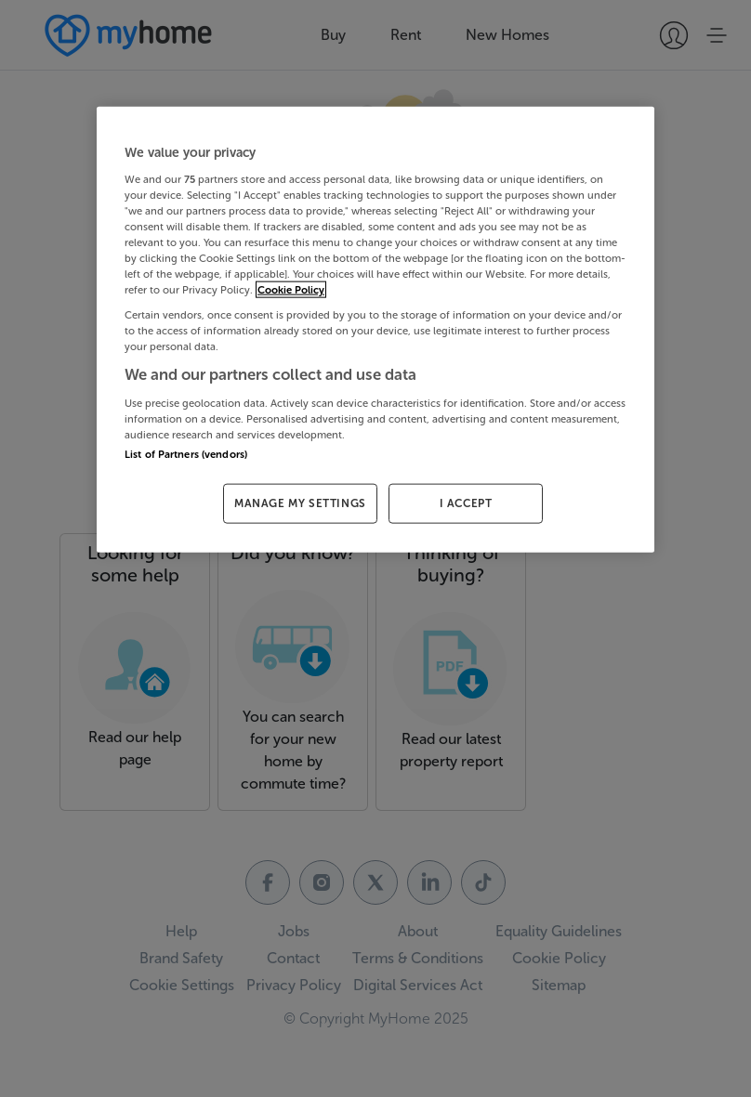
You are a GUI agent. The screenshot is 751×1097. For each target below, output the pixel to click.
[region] (375, 330)
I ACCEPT (466, 503)
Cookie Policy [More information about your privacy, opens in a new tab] (290, 289)
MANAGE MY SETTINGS (300, 503)
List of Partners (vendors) (186, 454)
